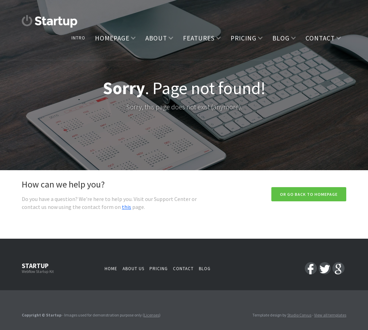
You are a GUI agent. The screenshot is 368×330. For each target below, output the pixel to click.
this (126, 206)
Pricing (158, 269)
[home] (50, 21)
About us (133, 269)
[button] (115, 37)
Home (111, 269)
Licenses (151, 315)
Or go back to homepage (309, 194)
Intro (78, 38)
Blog (205, 269)
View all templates (330, 315)
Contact (183, 269)
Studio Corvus (299, 315)
